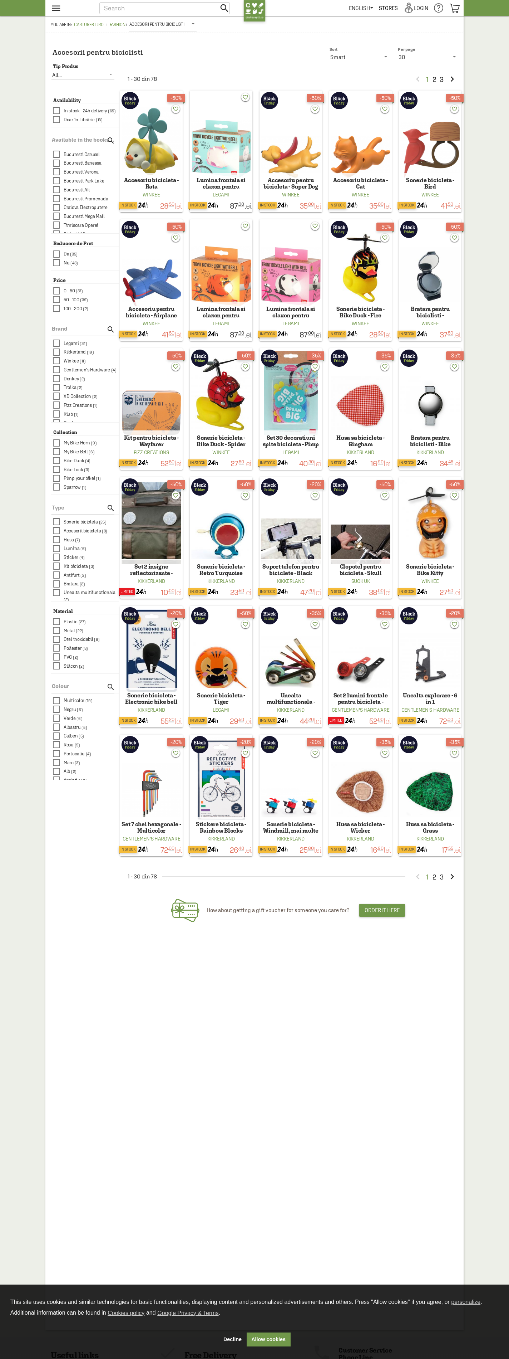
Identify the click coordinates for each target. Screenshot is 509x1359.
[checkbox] (86, 111)
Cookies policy (126, 1313)
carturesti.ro (88, 24)
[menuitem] (362, 8)
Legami (221, 200)
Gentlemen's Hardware (361, 735)
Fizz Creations (151, 467)
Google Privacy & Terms (187, 1313)
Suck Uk (360, 601)
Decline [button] (232, 1339)
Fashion (117, 24)
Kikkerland (360, 467)
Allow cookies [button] (268, 1339)
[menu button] (71, 8)
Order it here (382, 940)
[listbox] (163, 24)
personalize (465, 1302)
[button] (164, 8)
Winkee (151, 200)
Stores (389, 8)
